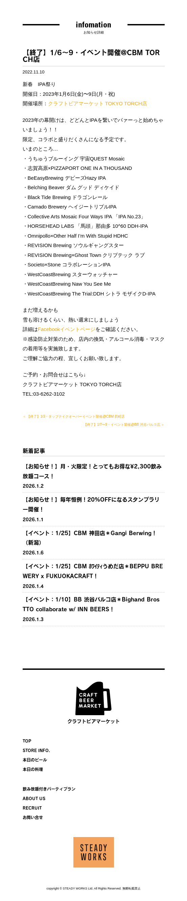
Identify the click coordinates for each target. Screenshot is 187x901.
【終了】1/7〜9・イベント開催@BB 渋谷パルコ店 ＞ (124, 424)
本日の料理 (33, 769)
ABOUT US (34, 798)
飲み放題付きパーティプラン (49, 789)
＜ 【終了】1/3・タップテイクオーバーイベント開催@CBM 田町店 (74, 416)
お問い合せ (33, 817)
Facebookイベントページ (67, 329)
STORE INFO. (36, 750)
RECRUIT (32, 808)
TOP (27, 741)
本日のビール (35, 760)
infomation (93, 24)
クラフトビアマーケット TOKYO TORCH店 (97, 103)
